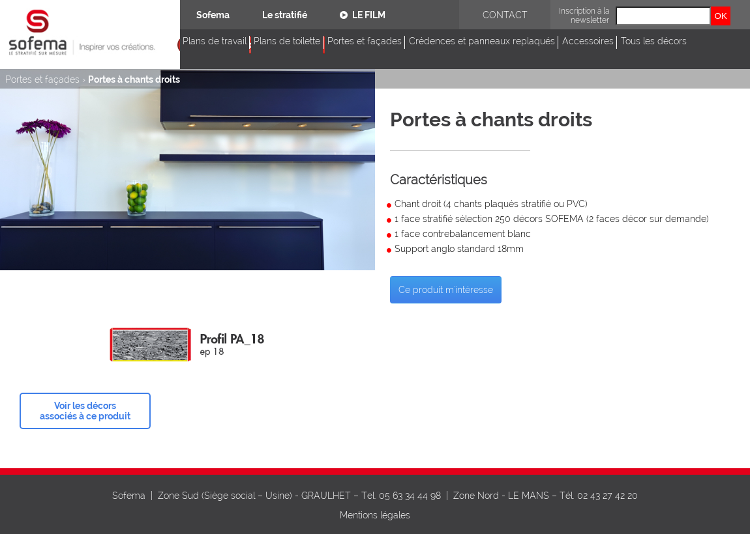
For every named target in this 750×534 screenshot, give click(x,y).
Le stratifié (284, 15)
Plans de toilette (287, 41)
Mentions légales (375, 515)
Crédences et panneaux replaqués (482, 41)
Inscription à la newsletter (584, 16)
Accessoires (588, 41)
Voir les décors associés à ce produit (85, 410)
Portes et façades (364, 41)
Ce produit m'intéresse (445, 290)
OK (721, 16)
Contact (505, 15)
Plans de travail (215, 41)
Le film (362, 15)
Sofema (213, 15)
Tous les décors (654, 41)
